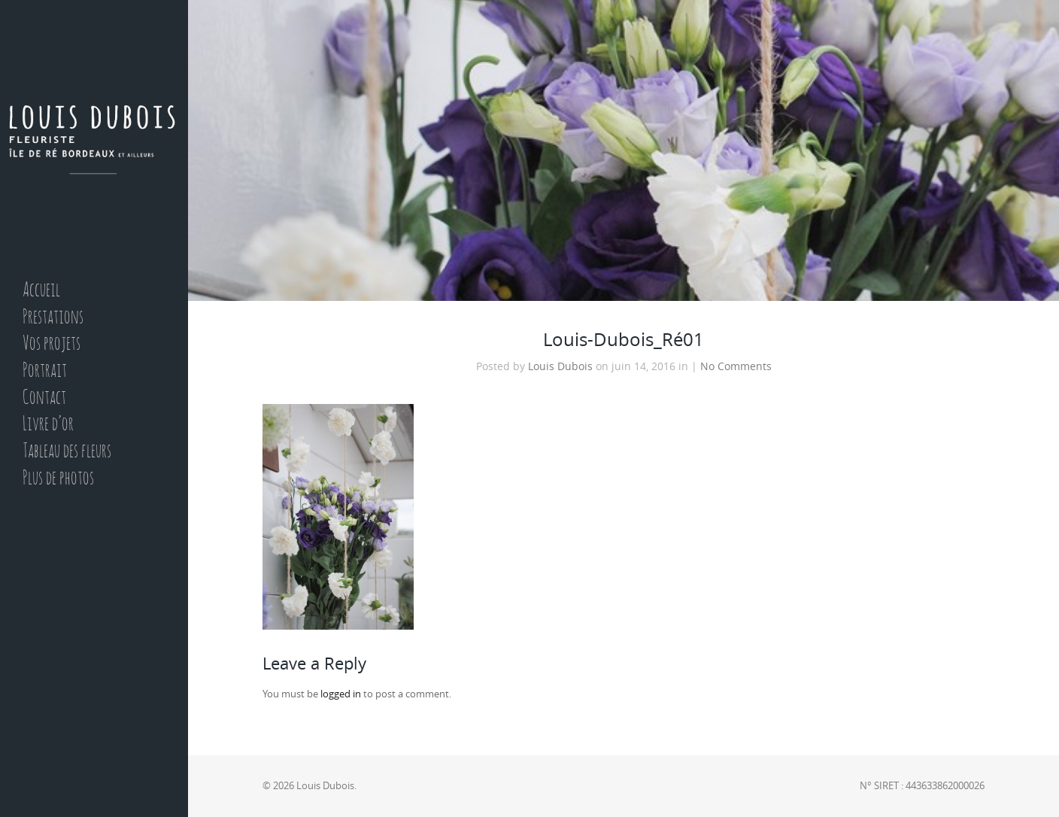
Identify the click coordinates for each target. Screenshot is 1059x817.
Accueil (41, 290)
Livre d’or (48, 424)
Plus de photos (58, 478)
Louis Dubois (560, 366)
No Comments (736, 366)
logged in (340, 694)
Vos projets (51, 344)
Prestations (53, 317)
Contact (44, 398)
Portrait (45, 371)
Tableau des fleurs (67, 451)
